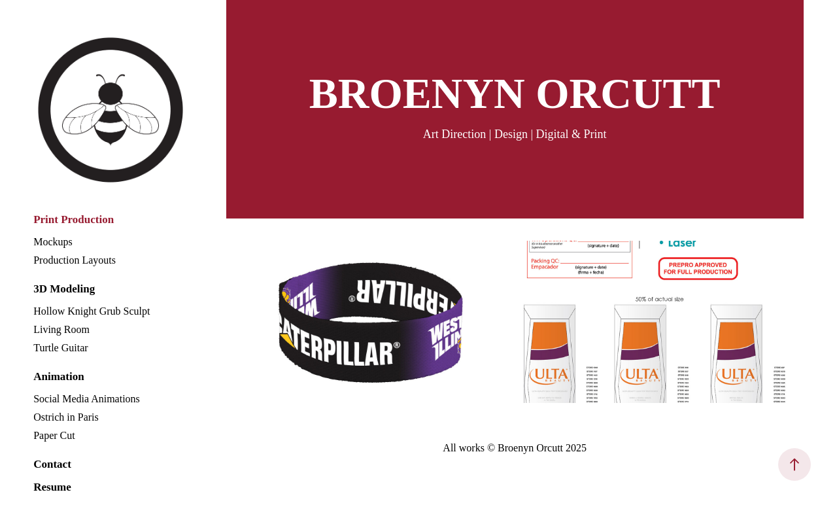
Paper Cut (54, 435)
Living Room (61, 329)
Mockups (53, 241)
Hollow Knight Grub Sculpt (91, 311)
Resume (52, 487)
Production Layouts (74, 260)
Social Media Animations (86, 398)
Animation (58, 376)
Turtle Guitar (60, 347)
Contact (52, 464)
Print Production (73, 219)
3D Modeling (64, 289)
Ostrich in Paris (66, 417)
